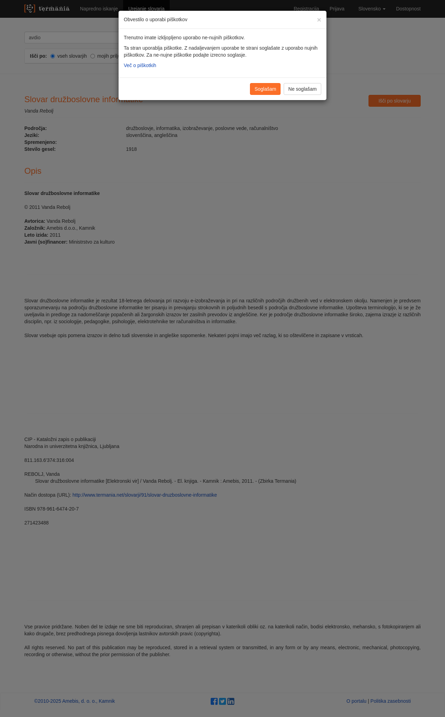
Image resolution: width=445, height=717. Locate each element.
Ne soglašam (302, 89)
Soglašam (265, 89)
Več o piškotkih (140, 65)
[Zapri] (319, 19)
